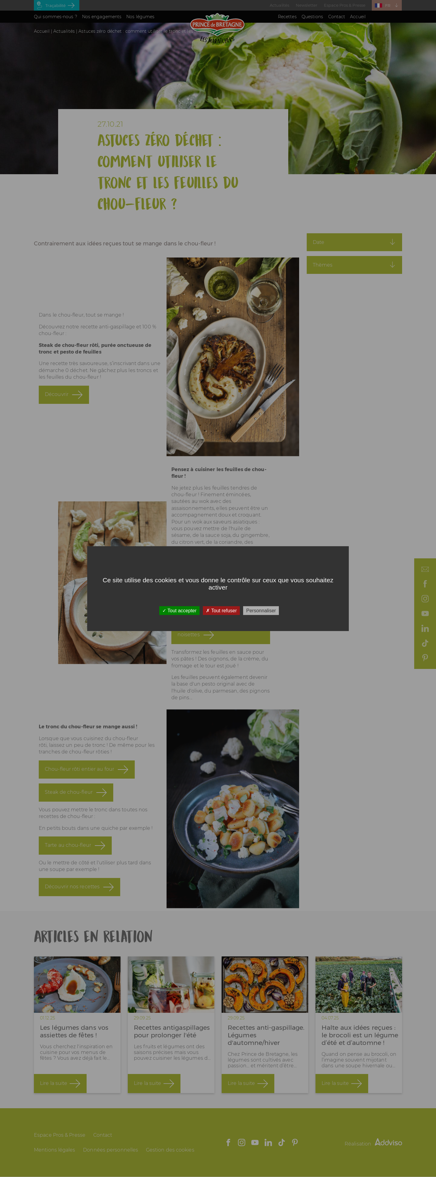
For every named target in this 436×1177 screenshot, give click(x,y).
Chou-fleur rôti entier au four (79, 776)
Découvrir (56, 401)
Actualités (279, 5)
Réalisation (373, 1144)
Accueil (358, 16)
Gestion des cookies (170, 1150)
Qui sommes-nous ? (55, 16)
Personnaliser (261, 610)
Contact (336, 16)
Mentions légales (54, 1150)
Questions (312, 16)
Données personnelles (110, 1150)
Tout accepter (179, 610)
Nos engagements (102, 16)
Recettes (287, 16)
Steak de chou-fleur (69, 799)
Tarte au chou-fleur (68, 852)
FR (387, 5)
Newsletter (306, 5)
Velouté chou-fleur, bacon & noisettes (211, 638)
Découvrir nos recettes (72, 894)
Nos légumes (140, 16)
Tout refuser (221, 610)
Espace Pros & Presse (344, 5)
